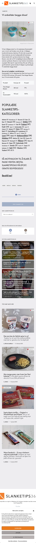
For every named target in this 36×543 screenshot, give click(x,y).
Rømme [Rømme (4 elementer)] (5, 143)
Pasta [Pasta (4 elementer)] (29, 138)
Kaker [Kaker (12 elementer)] (19, 129)
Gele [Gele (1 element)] (12, 127)
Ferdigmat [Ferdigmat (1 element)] (11, 124)
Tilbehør (19, 185)
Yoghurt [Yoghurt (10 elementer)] (6, 150)
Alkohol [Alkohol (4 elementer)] (5, 119)
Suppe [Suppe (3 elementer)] (27, 145)
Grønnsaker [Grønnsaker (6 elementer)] (19, 127)
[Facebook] (10, 231)
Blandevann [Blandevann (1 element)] (13, 119)
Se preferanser (18, 537)
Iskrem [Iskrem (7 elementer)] (12, 129)
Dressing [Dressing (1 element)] (19, 122)
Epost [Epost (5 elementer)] (4, 124)
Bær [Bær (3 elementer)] (4, 122)
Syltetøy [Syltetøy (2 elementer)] (5, 148)
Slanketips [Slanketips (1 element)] (5, 145)
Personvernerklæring (22, 541)
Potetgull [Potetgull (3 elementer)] (13, 141)
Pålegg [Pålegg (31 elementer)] (22, 140)
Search (32, 214)
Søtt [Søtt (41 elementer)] (12, 148)
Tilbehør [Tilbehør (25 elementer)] (22, 148)
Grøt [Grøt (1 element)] (27, 127)
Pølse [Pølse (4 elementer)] (30, 141)
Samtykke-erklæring (12, 541)
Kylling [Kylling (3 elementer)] (13, 133)
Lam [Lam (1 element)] (18, 133)
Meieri (3, 185)
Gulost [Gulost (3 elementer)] (5, 129)
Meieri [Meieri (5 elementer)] (13, 136)
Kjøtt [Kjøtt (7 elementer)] (4, 131)
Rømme (14, 185)
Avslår (18, 533)
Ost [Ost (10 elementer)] (22, 138)
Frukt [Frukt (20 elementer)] (5, 127)
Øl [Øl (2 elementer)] (12, 150)
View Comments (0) (18, 204)
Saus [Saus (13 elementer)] (12, 143)
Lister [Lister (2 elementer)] (23, 133)
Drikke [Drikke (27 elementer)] (27, 121)
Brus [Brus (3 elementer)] (27, 119)
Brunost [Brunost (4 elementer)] (21, 119)
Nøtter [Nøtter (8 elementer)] (16, 138)
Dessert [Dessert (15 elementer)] (11, 122)
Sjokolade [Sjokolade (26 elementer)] (21, 143)
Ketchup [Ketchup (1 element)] (27, 129)
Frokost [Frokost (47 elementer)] (25, 124)
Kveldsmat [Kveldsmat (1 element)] (5, 133)
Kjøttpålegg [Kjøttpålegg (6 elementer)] (13, 131)
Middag (9, 185)
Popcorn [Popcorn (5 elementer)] (5, 141)
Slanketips (4, 11)
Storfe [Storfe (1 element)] (20, 145)
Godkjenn (18, 528)
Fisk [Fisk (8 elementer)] (18, 124)
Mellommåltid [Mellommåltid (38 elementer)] (24, 135)
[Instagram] (25, 231)
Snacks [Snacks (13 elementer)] (14, 145)
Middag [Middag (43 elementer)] (7, 138)
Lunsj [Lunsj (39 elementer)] (6, 135)
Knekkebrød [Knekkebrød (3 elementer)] (23, 131)
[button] (33, 510)
